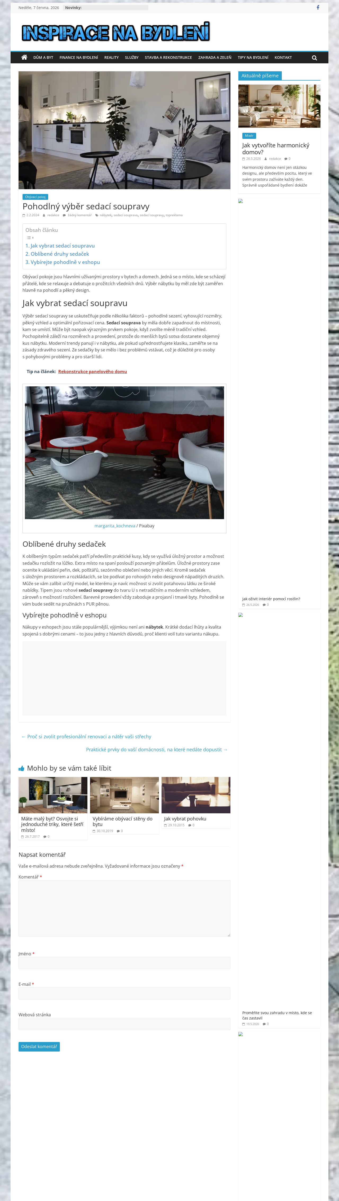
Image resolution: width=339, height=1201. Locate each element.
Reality (111, 57)
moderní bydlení (303, 510)
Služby (132, 57)
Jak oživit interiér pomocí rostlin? (290, 206)
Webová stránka (35, 1015)
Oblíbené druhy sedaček (60, 253)
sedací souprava (126, 215)
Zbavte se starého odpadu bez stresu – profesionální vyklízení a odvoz (295, 382)
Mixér (249, 135)
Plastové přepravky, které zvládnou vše (292, 349)
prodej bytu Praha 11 (287, 532)
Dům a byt (43, 57)
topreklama (174, 215)
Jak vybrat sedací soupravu (63, 245)
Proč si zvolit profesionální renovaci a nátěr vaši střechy (86, 736)
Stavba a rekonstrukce (168, 57)
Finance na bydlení (79, 57)
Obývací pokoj (35, 197)
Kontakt (283, 57)
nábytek (105, 215)
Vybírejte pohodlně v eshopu (65, 262)
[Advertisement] (124, 678)
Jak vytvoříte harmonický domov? (275, 148)
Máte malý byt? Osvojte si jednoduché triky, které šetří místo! (52, 824)
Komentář (30, 877)
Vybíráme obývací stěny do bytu (123, 821)
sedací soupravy (152, 215)
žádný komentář (77, 215)
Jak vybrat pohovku (185, 818)
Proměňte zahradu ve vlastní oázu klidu (294, 293)
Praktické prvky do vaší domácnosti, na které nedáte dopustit (157, 749)
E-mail (26, 984)
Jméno (27, 954)
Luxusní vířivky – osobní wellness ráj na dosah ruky (295, 266)
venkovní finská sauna (295, 572)
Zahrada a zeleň (214, 57)
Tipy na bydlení (253, 57)
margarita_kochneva (115, 526)
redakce (53, 215)
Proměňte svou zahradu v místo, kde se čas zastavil (294, 237)
